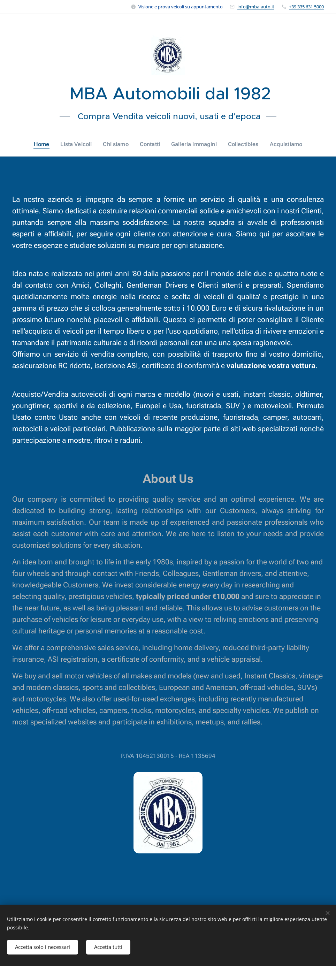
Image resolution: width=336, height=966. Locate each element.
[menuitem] (48, 144)
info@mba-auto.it (255, 6)
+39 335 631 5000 (306, 6)
